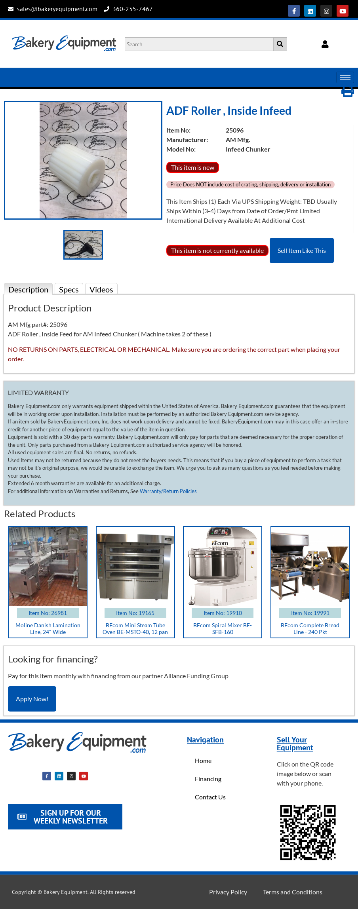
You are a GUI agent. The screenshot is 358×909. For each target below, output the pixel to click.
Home (203, 760)
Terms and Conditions (292, 892)
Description (28, 289)
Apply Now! (32, 698)
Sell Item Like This (302, 250)
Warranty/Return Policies (168, 491)
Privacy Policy (228, 892)
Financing (208, 778)
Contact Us (210, 797)
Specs (69, 289)
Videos (101, 289)
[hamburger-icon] (345, 77)
